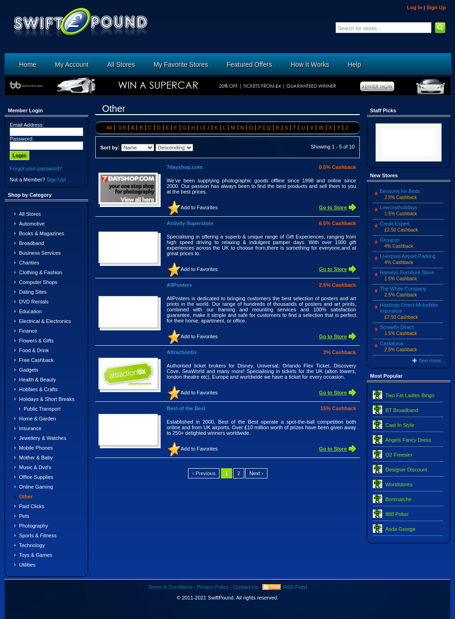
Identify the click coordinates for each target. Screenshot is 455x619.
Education (30, 311)
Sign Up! (56, 179)
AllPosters (179, 285)
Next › (256, 473)
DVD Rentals (34, 301)
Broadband (31, 243)
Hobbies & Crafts (38, 389)
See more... (432, 360)
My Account (71, 64)
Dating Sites (32, 292)
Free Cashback (36, 360)
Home (27, 64)
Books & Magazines (41, 233)
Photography (33, 526)
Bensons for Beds (400, 191)
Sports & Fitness (38, 535)
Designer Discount (406, 469)
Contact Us (245, 587)
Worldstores (398, 484)
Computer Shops (38, 282)
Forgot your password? (36, 168)
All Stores (121, 64)
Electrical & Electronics (45, 321)
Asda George (400, 529)
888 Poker (397, 514)
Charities (29, 262)
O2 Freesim (398, 455)
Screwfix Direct (397, 327)
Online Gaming (36, 487)
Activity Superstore (190, 223)
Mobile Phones (36, 448)
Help (354, 64)
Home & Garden (37, 418)
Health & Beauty (37, 379)
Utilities (27, 564)
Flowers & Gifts (36, 340)
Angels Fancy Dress (408, 440)
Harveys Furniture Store (407, 272)
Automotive (32, 223)
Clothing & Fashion (40, 272)
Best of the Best (186, 408)
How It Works (310, 64)
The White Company (403, 288)
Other (25, 496)
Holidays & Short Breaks (46, 399)
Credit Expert (395, 223)
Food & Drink (34, 350)
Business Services (40, 253)
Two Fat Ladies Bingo (410, 395)
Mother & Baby (36, 457)
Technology (32, 545)
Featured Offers (249, 64)
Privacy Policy (212, 587)
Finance (28, 331)
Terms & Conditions (170, 587)
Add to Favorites (199, 207)
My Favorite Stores (181, 64)
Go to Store (333, 207)
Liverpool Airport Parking (408, 256)
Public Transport (42, 409)
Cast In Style (399, 425)
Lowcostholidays (398, 207)
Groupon (390, 240)
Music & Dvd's (35, 467)
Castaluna (391, 343)
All (109, 127)
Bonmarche (398, 499)
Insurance (30, 428)
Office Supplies (36, 477)
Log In (414, 7)
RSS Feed (295, 587)
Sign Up (436, 7)
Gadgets (29, 370)
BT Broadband (401, 410)
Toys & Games (35, 555)
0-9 (122, 127)
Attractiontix (182, 352)
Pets (24, 516)
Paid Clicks (31, 506)
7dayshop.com (184, 167)
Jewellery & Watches (42, 438)
